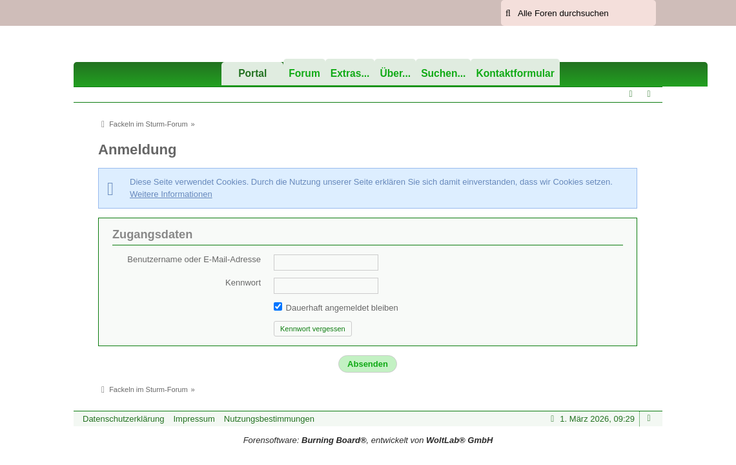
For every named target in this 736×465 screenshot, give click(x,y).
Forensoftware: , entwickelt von (368, 440)
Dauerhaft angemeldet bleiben (336, 307)
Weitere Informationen (171, 194)
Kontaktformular (515, 73)
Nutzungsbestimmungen (269, 419)
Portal (252, 73)
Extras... (350, 73)
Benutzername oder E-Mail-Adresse (194, 259)
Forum (304, 73)
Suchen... (443, 73)
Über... (395, 73)
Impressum (193, 419)
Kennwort (243, 282)
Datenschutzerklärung (123, 419)
